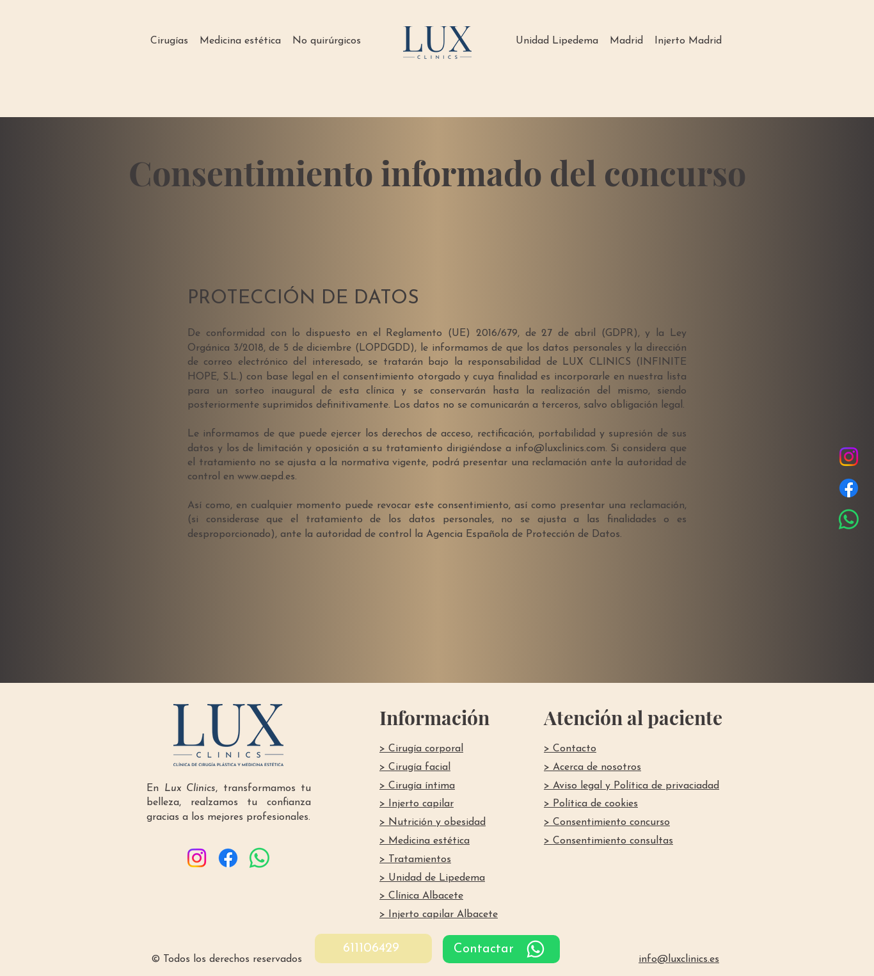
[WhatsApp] (848, 519)
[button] (169, 41)
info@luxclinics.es (679, 959)
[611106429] (373, 948)
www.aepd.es (266, 477)
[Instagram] (848, 456)
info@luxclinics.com (560, 449)
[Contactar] (501, 949)
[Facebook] (848, 488)
